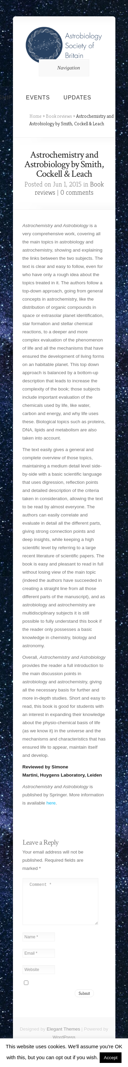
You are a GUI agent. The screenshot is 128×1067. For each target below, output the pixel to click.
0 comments (77, 192)
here (51, 803)
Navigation (63, 67)
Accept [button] (110, 1057)
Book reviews (59, 116)
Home (35, 116)
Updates (77, 97)
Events (38, 97)
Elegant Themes (63, 1037)
